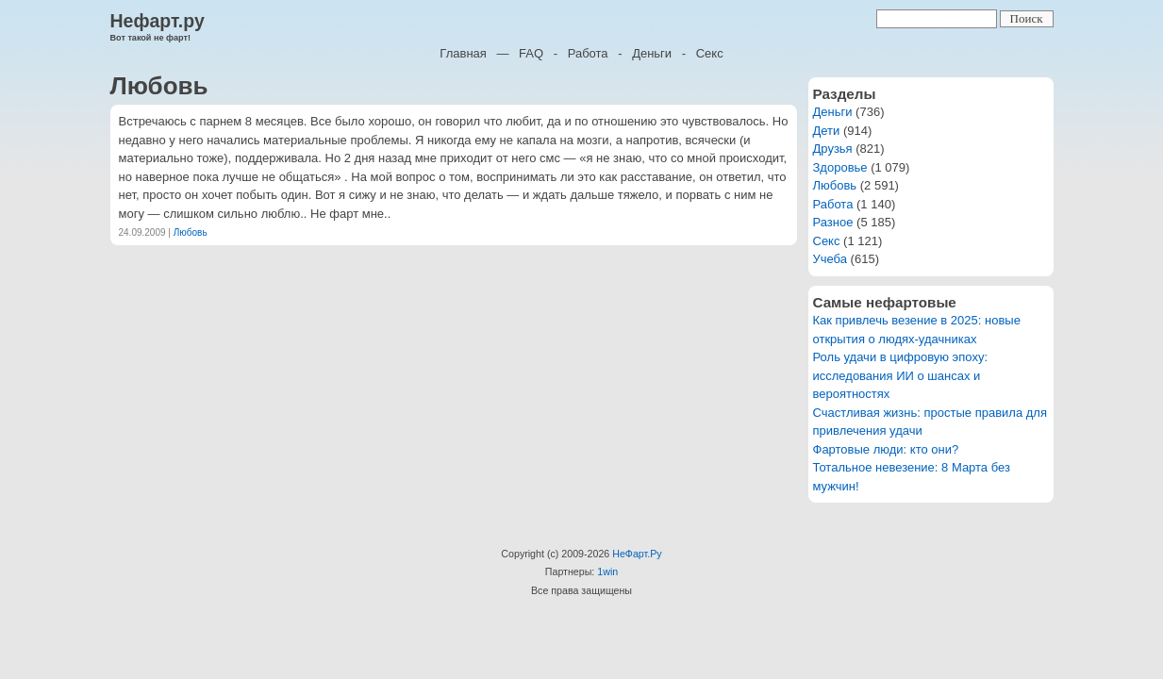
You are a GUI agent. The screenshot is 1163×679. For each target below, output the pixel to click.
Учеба (830, 259)
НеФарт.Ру (636, 553)
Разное (833, 222)
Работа (588, 53)
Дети (826, 131)
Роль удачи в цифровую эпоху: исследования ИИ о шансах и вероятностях (901, 375)
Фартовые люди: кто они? (886, 449)
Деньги (652, 53)
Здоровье (840, 167)
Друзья (833, 148)
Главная (463, 53)
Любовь (191, 232)
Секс (709, 53)
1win (607, 571)
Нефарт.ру (157, 20)
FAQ (531, 53)
